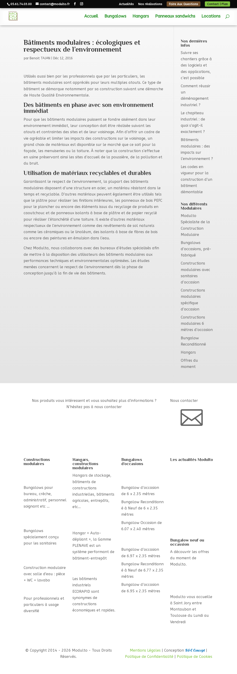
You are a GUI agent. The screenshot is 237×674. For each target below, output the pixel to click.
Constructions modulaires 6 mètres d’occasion (197, 323)
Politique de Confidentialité (149, 656)
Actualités (126, 4)
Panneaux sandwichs (175, 17)
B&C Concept (195, 650)
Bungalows (115, 17)
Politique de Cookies (194, 656)
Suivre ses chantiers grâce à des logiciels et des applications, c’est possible (196, 65)
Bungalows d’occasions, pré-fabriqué (196, 249)
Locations (210, 17)
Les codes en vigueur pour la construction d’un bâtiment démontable (196, 179)
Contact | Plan (217, 4)
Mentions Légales (145, 650)
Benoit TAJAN (40, 58)
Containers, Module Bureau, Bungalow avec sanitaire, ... (191, 580)
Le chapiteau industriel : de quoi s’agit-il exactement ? (191, 521)
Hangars (140, 17)
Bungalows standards (43, 588)
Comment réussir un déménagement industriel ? (188, 500)
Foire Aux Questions (183, 4)
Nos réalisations (150, 4)
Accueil (91, 17)
